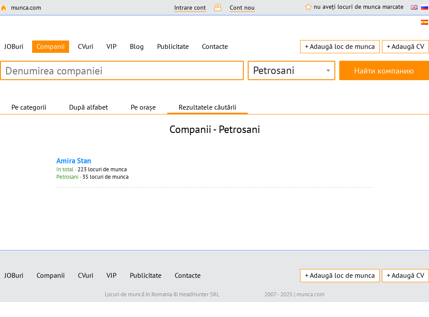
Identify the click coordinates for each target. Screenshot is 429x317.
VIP (111, 46)
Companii (51, 275)
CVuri (85, 46)
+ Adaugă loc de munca (340, 46)
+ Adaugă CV (405, 46)
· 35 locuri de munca (92, 177)
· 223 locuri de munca (91, 169)
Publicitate (173, 46)
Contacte (215, 46)
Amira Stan (73, 161)
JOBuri (13, 46)
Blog (137, 46)
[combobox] (291, 70)
